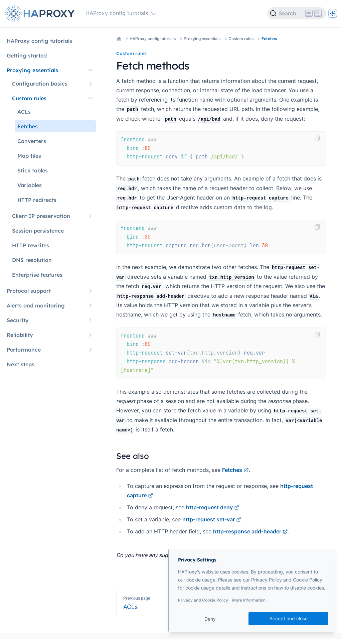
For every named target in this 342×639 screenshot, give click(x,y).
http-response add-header (250, 531)
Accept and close (289, 618)
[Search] (296, 13)
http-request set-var (211, 519)
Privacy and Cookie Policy (203, 600)
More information (249, 600)
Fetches (269, 38)
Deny (210, 619)
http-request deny (212, 507)
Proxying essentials (202, 38)
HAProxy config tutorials (153, 38)
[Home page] (41, 13)
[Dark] (333, 13)
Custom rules (240, 38)
